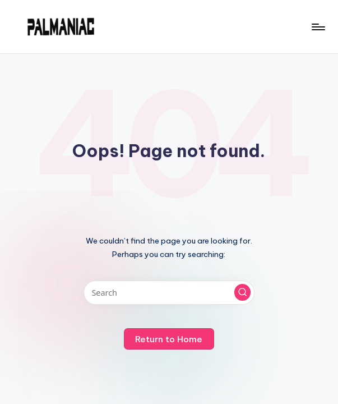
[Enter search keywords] (169, 293)
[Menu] (317, 27)
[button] (242, 292)
